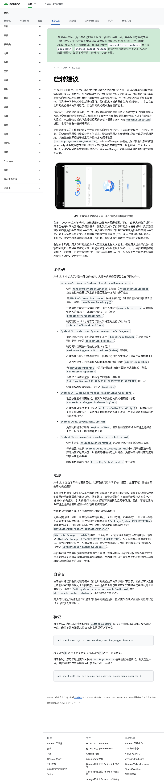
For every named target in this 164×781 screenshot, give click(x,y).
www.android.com (134, 758)
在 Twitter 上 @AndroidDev (99, 748)
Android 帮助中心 (134, 743)
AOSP (56, 67)
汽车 (110, 20)
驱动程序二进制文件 (57, 769)
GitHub (50, 774)
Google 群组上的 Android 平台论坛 (102, 765)
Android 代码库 (54, 743)
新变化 (7, 20)
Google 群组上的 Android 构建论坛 (102, 773)
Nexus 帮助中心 (133, 753)
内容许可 (78, 697)
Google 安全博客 (94, 758)
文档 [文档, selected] (30, 3)
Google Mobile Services (137, 764)
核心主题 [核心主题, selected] (55, 20)
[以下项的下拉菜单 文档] (36, 4)
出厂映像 (51, 764)
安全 (40, 20)
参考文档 (126, 20)
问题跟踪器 (130, 774)
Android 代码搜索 (54, 3)
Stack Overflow (133, 769)
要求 (49, 748)
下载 (49, 753)
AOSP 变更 (106, 52)
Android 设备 (92, 20)
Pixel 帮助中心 (132, 748)
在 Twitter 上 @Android (97, 743)
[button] (19, 26)
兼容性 (72, 20)
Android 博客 (92, 753)
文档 (6, 13)
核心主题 (75, 67)
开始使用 (24, 20)
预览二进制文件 (55, 758)
